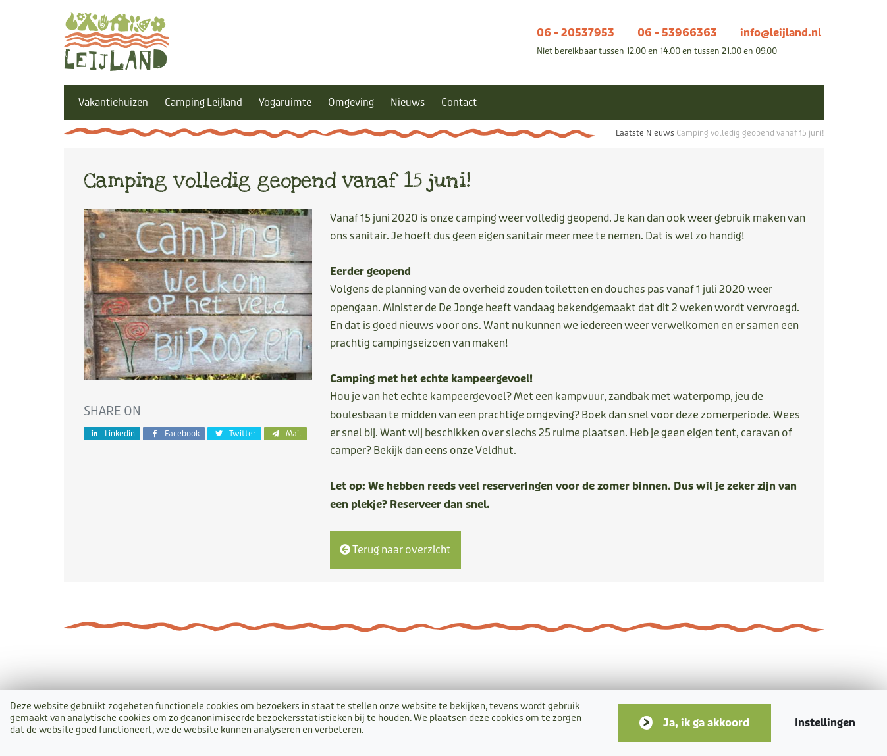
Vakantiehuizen (113, 102)
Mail (285, 433)
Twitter (234, 433)
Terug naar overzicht (395, 550)
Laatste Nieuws (645, 133)
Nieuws (407, 102)
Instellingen (825, 723)
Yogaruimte (285, 102)
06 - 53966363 (677, 32)
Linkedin (112, 433)
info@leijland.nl (780, 32)
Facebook (174, 433)
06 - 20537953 (575, 32)
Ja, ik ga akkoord (706, 723)
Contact (459, 102)
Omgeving (351, 102)
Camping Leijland (203, 102)
